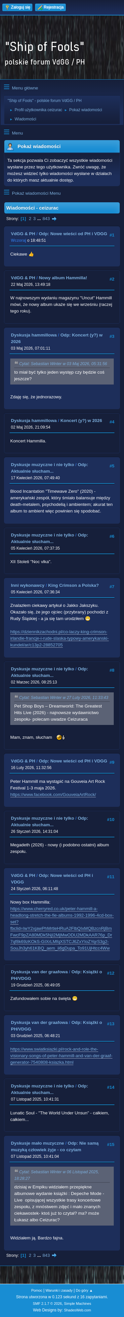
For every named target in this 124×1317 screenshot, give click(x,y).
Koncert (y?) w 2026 (81, 420)
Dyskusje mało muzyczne (37, 1143)
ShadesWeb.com (77, 1310)
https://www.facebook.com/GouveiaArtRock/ (53, 794)
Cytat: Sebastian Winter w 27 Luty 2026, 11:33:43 (63, 697)
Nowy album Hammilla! (63, 277)
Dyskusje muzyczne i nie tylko (42, 464)
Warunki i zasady (59, 1290)
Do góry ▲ (84, 1290)
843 (46, 218)
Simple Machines (77, 1303)
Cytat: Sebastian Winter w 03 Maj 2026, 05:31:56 (63, 363)
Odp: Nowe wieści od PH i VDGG (73, 233)
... (39, 218)
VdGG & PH (23, 233)
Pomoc (36, 1290)
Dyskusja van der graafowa (39, 971)
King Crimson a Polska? (73, 585)
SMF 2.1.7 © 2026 (47, 1303)
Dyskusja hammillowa (34, 335)
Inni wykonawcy (27, 585)
